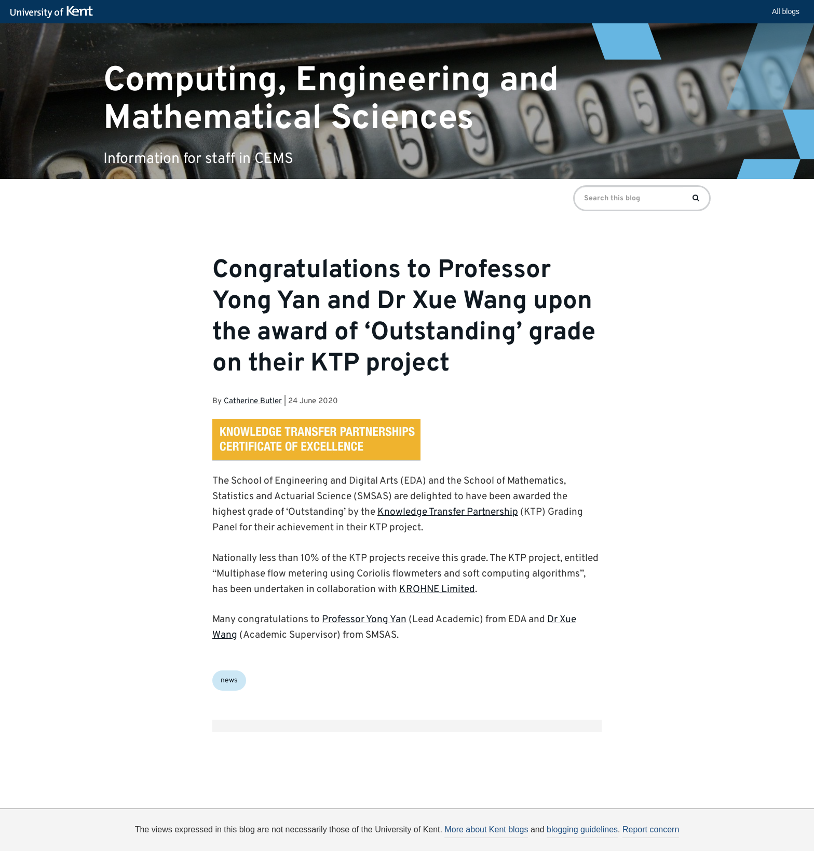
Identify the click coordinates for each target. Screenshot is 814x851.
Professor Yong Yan (364, 619)
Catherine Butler (253, 401)
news (229, 680)
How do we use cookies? (475, 837)
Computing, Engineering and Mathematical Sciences (331, 99)
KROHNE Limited (437, 589)
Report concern (650, 829)
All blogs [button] (785, 11)
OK (577, 839)
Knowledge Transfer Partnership (447, 512)
